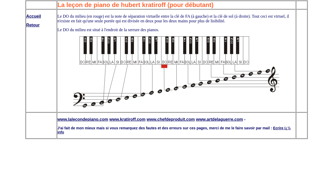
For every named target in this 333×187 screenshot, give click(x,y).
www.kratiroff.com (127, 119)
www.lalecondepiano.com (82, 119)
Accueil (33, 16)
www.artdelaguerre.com (219, 119)
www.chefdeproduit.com (171, 119)
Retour (33, 25)
